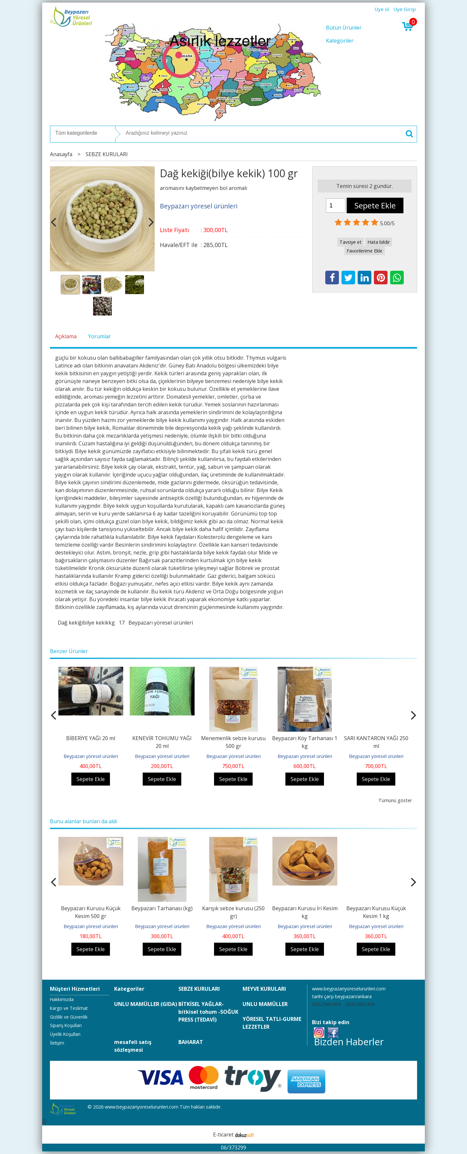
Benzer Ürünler (69, 651)
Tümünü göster (395, 800)
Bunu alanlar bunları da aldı (83, 821)
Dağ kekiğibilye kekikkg (86, 622)
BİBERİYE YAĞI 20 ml (90, 738)
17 (122, 622)
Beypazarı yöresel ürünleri (160, 622)
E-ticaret (223, 1134)
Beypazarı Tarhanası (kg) (162, 908)
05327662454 (326, 1004)
